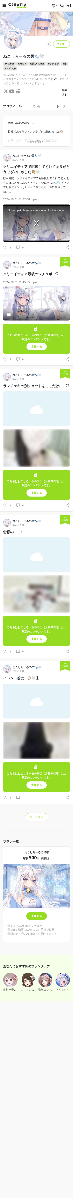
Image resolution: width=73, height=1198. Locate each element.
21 (64, 94)
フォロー (61, 44)
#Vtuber (9, 63)
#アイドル (10, 68)
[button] (54, 5)
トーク (61, 106)
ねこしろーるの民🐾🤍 (26, 155)
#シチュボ (53, 63)
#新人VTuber (37, 63)
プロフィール (12, 106)
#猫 (65, 63)
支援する (36, 916)
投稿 (36, 106)
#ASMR (22, 63)
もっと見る (37, 141)
